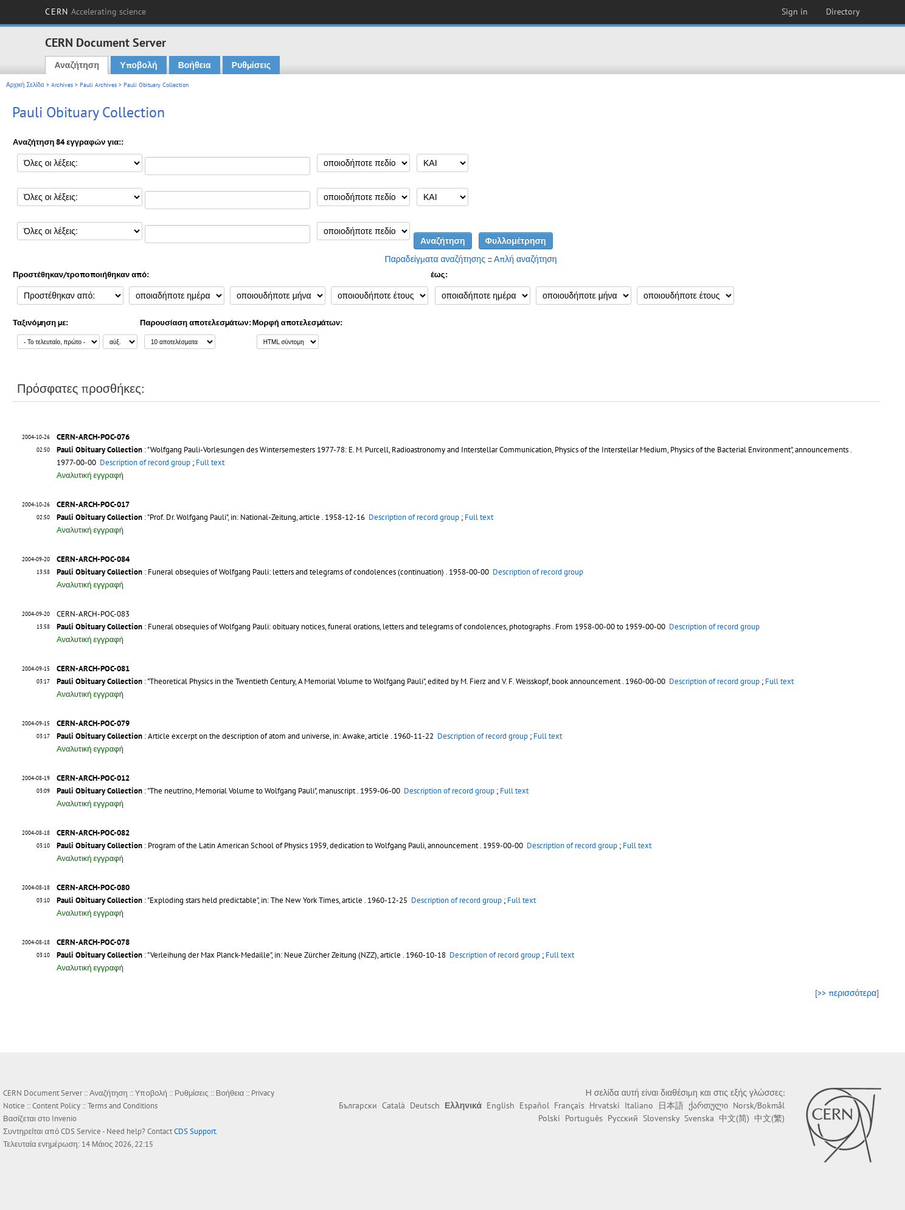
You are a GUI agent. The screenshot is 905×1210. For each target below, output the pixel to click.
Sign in (795, 11)
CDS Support (195, 1131)
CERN (95, 11)
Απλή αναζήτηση (525, 259)
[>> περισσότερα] (847, 992)
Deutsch (425, 1105)
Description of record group (145, 462)
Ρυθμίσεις (251, 65)
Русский (623, 1118)
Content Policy (56, 1106)
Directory (843, 11)
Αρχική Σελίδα (25, 85)
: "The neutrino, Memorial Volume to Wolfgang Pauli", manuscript (206, 791)
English (501, 1105)
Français (569, 1105)
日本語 (671, 1105)
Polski (549, 1118)
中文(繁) (769, 1118)
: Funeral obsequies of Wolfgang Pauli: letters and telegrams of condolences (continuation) (250, 572)
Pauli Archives (98, 85)
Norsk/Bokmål (759, 1105)
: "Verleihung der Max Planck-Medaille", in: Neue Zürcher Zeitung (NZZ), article (229, 955)
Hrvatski (604, 1105)
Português (584, 1118)
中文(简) (734, 1118)
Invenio (64, 1118)
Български (358, 1105)
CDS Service (81, 1131)
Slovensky (661, 1118)
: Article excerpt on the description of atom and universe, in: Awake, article (223, 736)
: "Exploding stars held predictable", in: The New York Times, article (209, 900)
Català (393, 1105)
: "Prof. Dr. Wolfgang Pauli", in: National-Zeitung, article (188, 517)
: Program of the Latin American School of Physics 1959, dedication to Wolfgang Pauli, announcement (267, 845)
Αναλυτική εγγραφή (90, 475)
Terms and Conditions (123, 1106)
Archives (62, 85)
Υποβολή (138, 65)
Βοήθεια (194, 65)
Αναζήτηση (76, 65)
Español (534, 1105)
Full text (210, 462)
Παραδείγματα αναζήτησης (435, 259)
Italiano (639, 1105)
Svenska (699, 1118)
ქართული (708, 1105)
